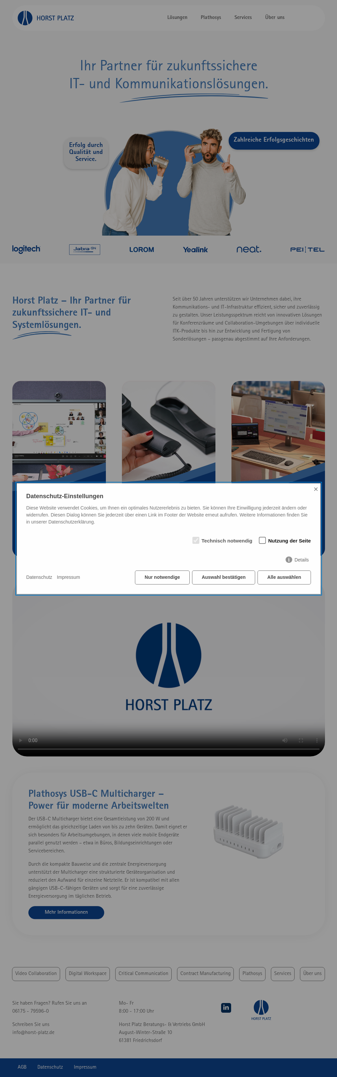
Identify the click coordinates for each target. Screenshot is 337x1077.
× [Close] (316, 489)
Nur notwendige (162, 577)
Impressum (68, 577)
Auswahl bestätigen (223, 577)
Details (302, 559)
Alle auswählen (284, 577)
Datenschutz (39, 577)
